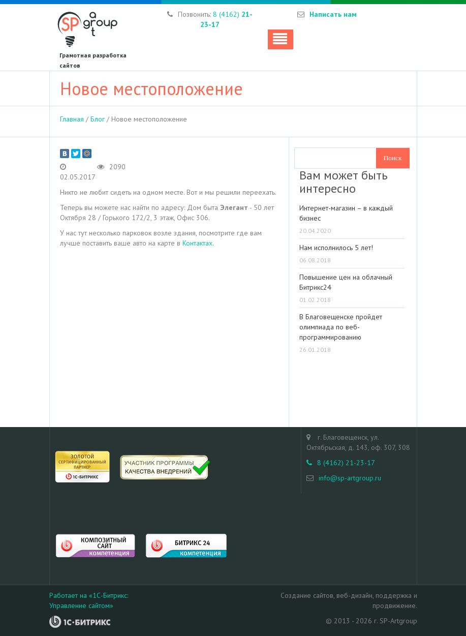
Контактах (197, 243)
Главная (72, 119)
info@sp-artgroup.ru (350, 477)
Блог (97, 119)
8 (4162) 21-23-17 (340, 462)
